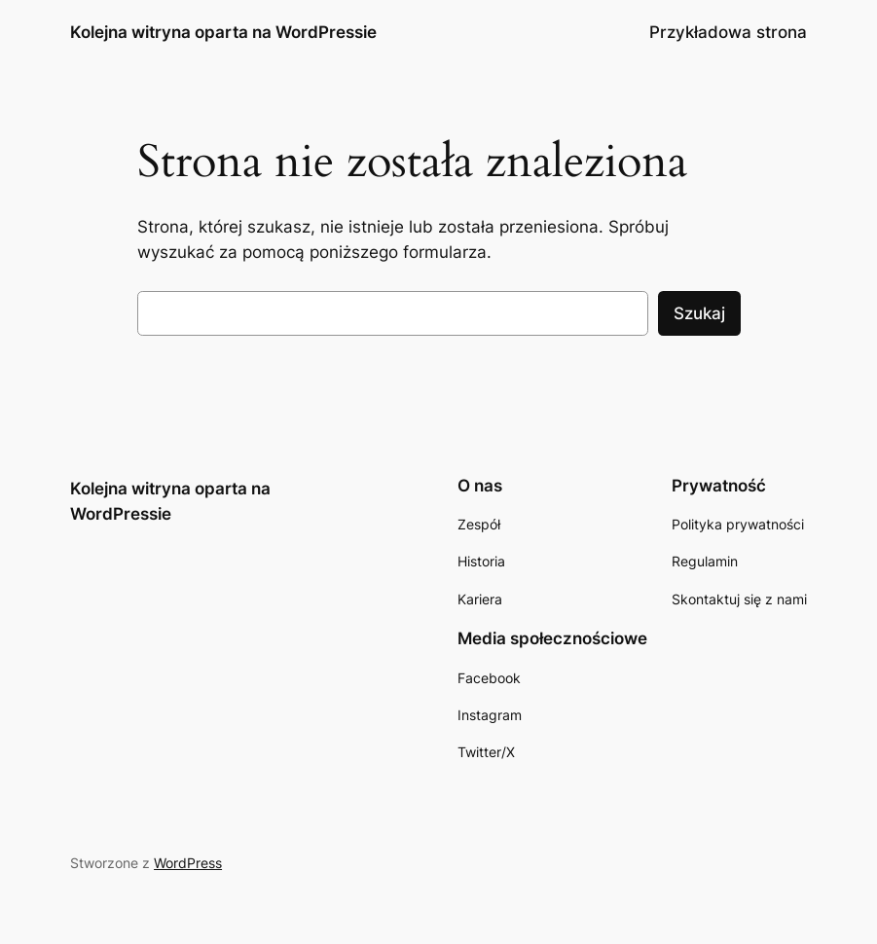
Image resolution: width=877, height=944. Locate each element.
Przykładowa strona (728, 32)
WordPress (188, 862)
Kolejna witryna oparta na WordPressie (223, 31)
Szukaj (699, 313)
